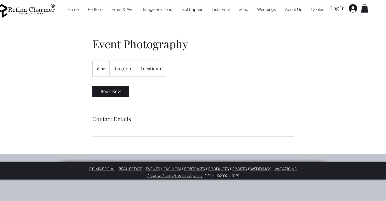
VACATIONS (286, 168)
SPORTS (239, 168)
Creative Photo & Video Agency (174, 175)
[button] (364, 8)
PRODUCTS (218, 168)
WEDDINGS (260, 168)
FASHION (172, 168)
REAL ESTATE (130, 168)
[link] (110, 91)
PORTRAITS (194, 168)
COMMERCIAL (102, 168)
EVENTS (153, 168)
